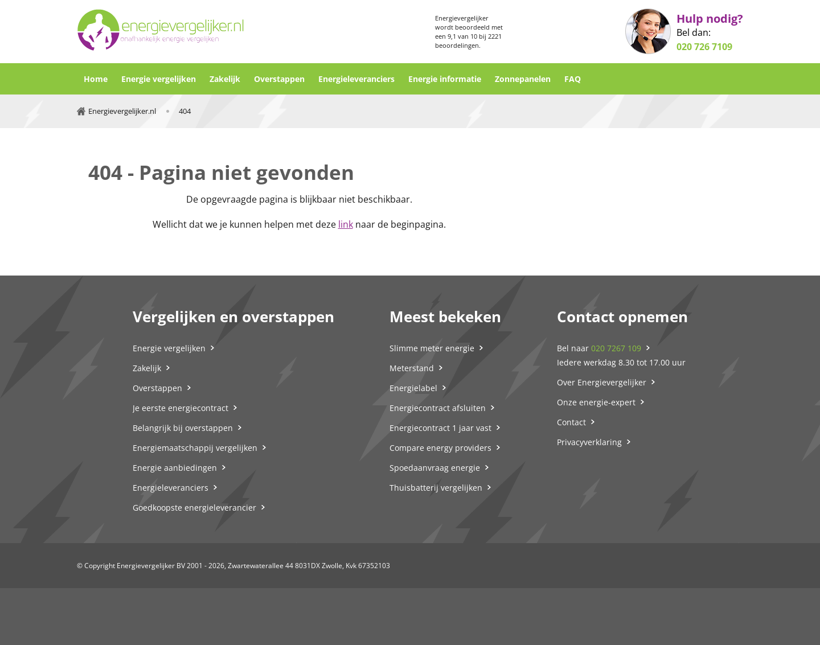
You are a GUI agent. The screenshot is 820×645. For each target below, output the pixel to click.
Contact (571, 422)
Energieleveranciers (356, 78)
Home (96, 78)
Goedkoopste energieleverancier (194, 507)
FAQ (572, 78)
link (345, 224)
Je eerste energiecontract (180, 407)
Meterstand (412, 368)
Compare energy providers (440, 447)
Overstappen (279, 78)
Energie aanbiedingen (175, 467)
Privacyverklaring (589, 442)
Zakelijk (225, 78)
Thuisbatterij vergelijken (436, 487)
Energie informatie (444, 78)
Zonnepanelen (523, 78)
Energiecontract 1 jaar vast (440, 427)
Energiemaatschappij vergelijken (195, 447)
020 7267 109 (616, 348)
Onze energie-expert (596, 402)
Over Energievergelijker (601, 382)
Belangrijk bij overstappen (183, 427)
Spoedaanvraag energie (435, 467)
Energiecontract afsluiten (438, 407)
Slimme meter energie (432, 348)
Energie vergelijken (158, 78)
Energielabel (413, 388)
